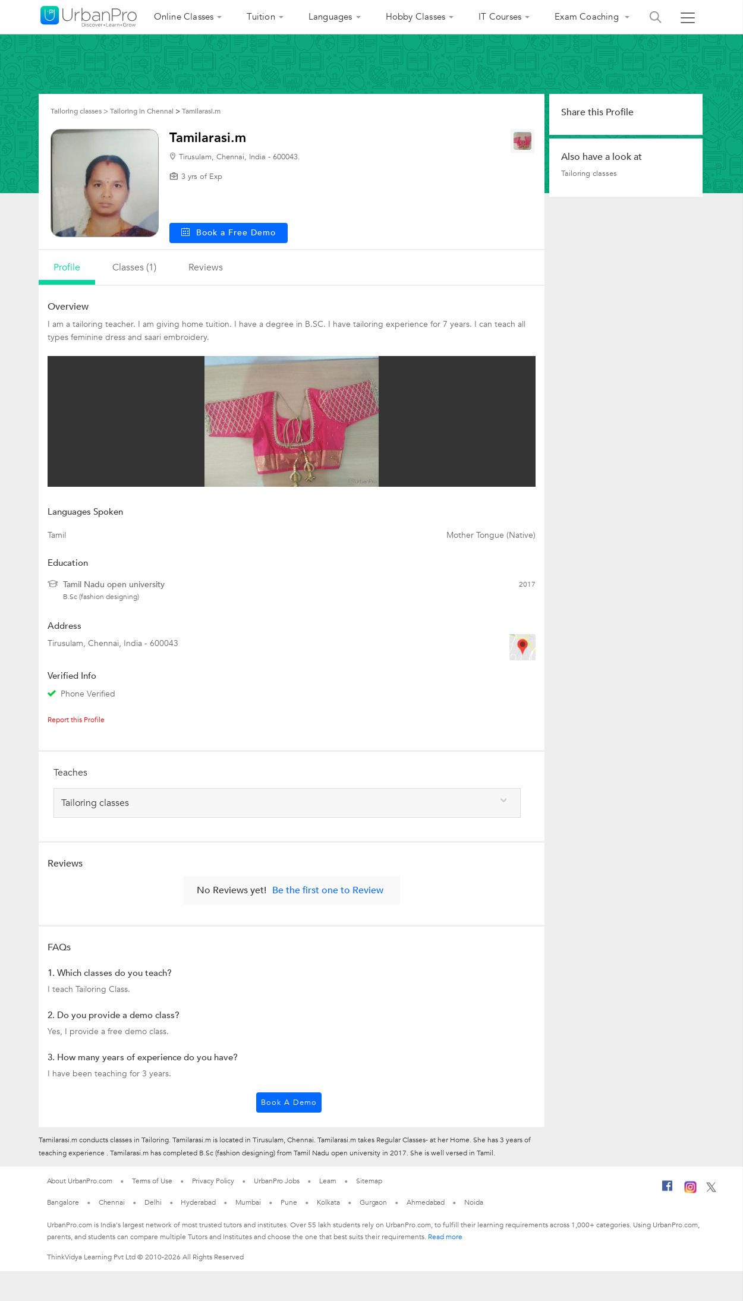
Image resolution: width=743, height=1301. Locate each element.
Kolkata (328, 1202)
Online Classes (184, 17)
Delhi (153, 1202)
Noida (473, 1202)
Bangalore (63, 1202)
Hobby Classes (416, 17)
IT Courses (499, 17)
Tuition (261, 17)
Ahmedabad (426, 1202)
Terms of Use (152, 1181)
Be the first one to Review (327, 890)
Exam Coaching (588, 17)
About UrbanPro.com (79, 1181)
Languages (330, 17)
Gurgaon (373, 1202)
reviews (205, 267)
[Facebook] (667, 1190)
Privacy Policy (213, 1181)
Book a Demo (289, 1102)
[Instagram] (690, 1191)
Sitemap (369, 1181)
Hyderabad (198, 1202)
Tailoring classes (589, 173)
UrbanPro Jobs (277, 1181)
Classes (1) (134, 267)
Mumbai (248, 1202)
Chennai (112, 1202)
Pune (289, 1202)
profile (66, 267)
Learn (328, 1181)
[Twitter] (711, 1190)
